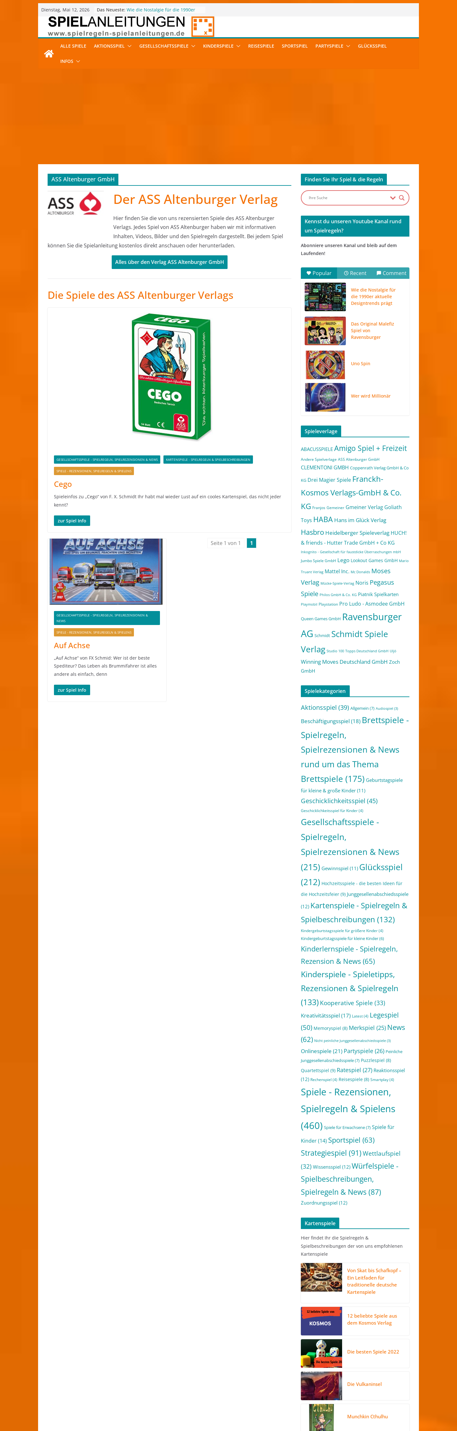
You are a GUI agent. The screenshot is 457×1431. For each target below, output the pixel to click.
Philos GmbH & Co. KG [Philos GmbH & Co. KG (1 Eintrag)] (338, 595)
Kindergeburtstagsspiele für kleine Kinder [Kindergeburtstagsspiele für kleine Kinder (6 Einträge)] (342, 938)
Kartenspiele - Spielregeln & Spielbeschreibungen (208, 459)
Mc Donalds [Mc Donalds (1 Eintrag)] (360, 572)
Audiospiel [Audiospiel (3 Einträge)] (387, 708)
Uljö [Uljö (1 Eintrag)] (393, 651)
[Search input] (348, 197)
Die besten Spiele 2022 (373, 1351)
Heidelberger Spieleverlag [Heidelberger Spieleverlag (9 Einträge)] (357, 532)
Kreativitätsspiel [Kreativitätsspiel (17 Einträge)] (326, 1015)
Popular (319, 273)
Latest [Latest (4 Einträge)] (360, 1016)
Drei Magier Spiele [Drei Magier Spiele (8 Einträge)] (329, 479)
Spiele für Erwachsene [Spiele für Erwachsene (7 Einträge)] (347, 1127)
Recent (355, 273)
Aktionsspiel (109, 46)
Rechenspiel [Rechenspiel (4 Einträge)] (323, 1079)
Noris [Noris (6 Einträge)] (361, 582)
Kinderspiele (218, 46)
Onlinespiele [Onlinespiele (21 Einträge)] (321, 1051)
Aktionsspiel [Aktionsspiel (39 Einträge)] (325, 707)
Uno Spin (360, 363)
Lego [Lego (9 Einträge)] (343, 560)
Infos (66, 61)
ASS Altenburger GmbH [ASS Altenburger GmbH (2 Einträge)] (359, 459)
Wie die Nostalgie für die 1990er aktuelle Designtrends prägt (161, 13)
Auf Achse (72, 645)
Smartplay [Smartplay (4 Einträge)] (382, 1079)
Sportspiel (295, 46)
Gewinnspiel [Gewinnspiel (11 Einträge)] (339, 868)
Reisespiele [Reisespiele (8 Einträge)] (354, 1079)
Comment (391, 273)
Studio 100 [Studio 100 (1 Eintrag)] (335, 651)
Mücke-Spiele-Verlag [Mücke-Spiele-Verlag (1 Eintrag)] (337, 583)
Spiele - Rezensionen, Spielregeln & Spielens (93, 471)
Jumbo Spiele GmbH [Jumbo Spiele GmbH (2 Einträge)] (318, 560)
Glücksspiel (372, 46)
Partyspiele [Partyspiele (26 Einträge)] (364, 1051)
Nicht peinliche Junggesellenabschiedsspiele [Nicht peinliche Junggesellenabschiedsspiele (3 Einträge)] (352, 1040)
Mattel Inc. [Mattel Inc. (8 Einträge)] (337, 571)
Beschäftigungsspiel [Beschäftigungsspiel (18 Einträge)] (331, 721)
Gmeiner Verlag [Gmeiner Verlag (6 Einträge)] (364, 507)
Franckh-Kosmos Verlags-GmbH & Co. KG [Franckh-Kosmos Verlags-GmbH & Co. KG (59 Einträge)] (351, 492)
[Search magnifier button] (401, 197)
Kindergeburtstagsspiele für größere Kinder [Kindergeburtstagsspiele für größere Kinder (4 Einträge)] (342, 930)
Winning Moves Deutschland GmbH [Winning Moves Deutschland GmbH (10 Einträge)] (344, 661)
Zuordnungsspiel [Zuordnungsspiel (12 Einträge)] (324, 1202)
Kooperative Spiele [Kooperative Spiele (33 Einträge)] (352, 1003)
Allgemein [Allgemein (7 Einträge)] (362, 708)
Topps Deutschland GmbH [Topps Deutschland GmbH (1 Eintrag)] (366, 651)
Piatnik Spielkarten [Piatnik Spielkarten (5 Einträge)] (378, 594)
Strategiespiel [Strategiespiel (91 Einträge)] (331, 1153)
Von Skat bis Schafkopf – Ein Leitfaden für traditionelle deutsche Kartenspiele (374, 1281)
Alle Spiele (73, 46)
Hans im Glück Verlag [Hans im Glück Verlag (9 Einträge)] (360, 520)
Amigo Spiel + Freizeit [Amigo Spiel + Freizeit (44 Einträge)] (370, 448)
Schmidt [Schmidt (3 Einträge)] (322, 635)
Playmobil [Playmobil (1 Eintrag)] (309, 604)
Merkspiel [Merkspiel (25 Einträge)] (367, 1027)
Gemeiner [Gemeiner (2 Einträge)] (335, 507)
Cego (63, 484)
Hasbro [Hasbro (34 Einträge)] (312, 532)
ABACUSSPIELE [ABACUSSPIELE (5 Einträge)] (317, 449)
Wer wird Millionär (371, 396)
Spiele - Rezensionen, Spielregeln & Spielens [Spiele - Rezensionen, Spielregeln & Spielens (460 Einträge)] (348, 1108)
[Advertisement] (228, 116)
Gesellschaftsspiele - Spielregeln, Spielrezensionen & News (107, 459)
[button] (128, 46)
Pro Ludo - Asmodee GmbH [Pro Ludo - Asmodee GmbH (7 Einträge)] (372, 603)
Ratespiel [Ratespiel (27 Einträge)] (354, 1070)
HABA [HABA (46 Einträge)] (323, 519)
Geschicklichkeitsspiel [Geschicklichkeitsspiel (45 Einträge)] (339, 800)
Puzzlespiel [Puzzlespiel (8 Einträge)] (376, 1060)
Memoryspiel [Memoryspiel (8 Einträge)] (331, 1028)
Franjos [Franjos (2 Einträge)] (318, 507)
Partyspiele (329, 46)
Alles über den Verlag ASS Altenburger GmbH (169, 262)
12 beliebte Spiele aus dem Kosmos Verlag (372, 1319)
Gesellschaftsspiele (164, 46)
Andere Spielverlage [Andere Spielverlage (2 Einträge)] (319, 459)
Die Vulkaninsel (364, 1384)
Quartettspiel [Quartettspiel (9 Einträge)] (318, 1070)
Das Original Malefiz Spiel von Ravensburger (372, 330)
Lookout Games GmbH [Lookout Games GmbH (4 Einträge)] (374, 560)
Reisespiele (261, 46)
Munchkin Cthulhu (367, 1416)
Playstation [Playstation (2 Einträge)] (328, 604)
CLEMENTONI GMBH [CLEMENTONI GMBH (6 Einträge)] (325, 467)
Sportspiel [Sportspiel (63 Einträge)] (351, 1140)
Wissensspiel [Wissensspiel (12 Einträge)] (331, 1167)
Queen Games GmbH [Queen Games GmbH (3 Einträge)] (321, 618)
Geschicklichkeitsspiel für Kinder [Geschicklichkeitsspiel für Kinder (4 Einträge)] (332, 810)
